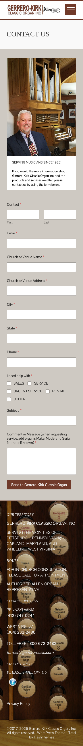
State (12, 328)
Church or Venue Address (27, 281)
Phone (13, 352)
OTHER (19, 399)
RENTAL (58, 391)
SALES (19, 383)
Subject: (14, 410)
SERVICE (41, 383)
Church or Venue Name (25, 257)
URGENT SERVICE (28, 391)
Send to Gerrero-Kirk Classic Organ (39, 484)
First (10, 222)
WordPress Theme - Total (56, 732)
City (11, 304)
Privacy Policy (18, 703)
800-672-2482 (42, 643)
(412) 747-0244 (21, 615)
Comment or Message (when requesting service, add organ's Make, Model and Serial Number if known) (38, 438)
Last (46, 222)
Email (12, 233)
